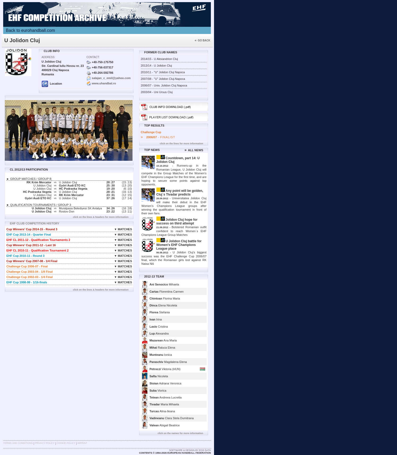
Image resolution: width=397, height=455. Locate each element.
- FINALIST (158, 137)
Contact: (93, 57)
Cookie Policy (66, 443)
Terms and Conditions (18, 443)
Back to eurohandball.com (30, 30)
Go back (202, 40)
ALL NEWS (194, 150)
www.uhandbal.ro (104, 83)
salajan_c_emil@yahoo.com (111, 78)
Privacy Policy (44, 443)
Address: (48, 57)
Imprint (82, 443)
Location (52, 83)
